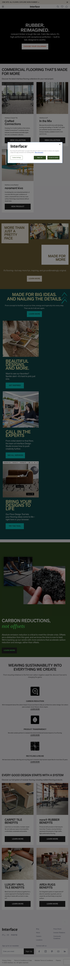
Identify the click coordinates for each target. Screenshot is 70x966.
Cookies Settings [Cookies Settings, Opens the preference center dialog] (16, 157)
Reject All (39, 157)
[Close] (60, 144)
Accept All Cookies (53, 157)
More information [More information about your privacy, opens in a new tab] (39, 152)
